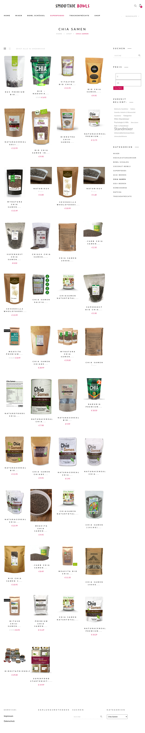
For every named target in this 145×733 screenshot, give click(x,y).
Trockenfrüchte (122, 196)
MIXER (18, 15)
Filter (118, 88)
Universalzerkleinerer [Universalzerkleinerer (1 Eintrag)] (120, 136)
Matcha (117, 192)
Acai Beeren (120, 175)
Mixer (116, 153)
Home (59, 34)
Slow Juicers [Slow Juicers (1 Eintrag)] (134, 122)
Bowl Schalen (121, 162)
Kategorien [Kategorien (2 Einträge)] (128, 116)
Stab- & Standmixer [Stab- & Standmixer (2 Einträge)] (121, 126)
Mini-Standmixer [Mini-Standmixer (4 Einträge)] (121, 119)
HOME (7, 15)
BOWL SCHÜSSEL (36, 15)
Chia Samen (82, 34)
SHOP (97, 15)
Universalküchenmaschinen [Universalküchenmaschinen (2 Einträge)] (124, 133)
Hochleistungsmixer (124, 158)
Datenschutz (9, 721)
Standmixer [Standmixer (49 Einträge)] (123, 128)
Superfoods (120, 170)
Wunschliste (132, 16)
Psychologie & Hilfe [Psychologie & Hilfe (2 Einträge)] (121, 122)
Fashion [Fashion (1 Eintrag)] (133, 109)
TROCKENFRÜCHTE (79, 15)
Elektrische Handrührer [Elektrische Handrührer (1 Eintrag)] (121, 109)
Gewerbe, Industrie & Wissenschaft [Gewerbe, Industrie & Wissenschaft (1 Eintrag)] (125, 112)
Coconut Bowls (122, 166)
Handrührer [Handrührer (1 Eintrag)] (117, 116)
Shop (69, 34)
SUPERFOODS (57, 15)
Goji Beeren (119, 183)
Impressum (8, 716)
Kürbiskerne (120, 188)
